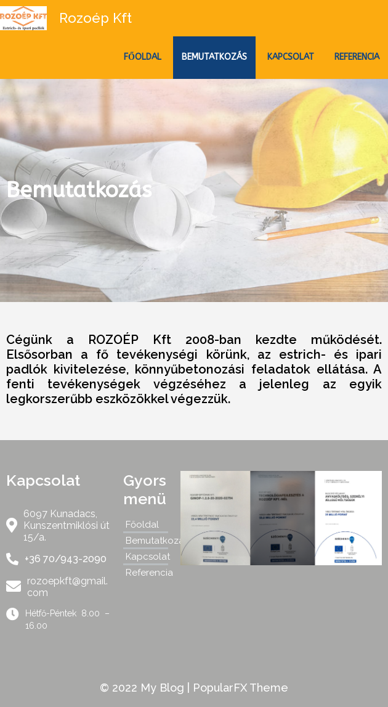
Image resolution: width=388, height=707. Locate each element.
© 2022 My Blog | (146, 687)
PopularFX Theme (240, 687)
